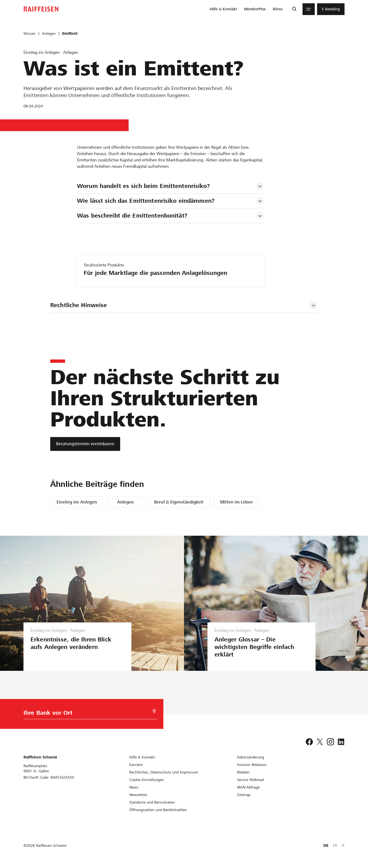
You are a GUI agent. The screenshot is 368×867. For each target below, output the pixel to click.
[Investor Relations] (252, 764)
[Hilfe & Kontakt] (142, 757)
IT (343, 845)
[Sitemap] (243, 795)
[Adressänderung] (250, 757)
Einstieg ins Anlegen (77, 502)
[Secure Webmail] (250, 779)
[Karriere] (135, 764)
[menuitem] (223, 9)
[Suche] (294, 9)
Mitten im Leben (236, 502)
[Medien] (243, 772)
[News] (133, 787)
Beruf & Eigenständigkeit (178, 502)
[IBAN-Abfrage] (248, 787)
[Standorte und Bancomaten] (152, 802)
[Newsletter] (138, 795)
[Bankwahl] (87, 714)
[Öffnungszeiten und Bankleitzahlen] (158, 810)
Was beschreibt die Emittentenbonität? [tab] (132, 215)
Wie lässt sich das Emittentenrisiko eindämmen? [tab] (146, 200)
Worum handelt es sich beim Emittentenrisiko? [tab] (143, 186)
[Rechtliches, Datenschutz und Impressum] (163, 772)
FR (335, 845)
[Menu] (309, 9)
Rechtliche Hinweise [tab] (78, 305)
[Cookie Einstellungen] (146, 779)
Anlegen (125, 502)
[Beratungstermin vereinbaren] (85, 444)
